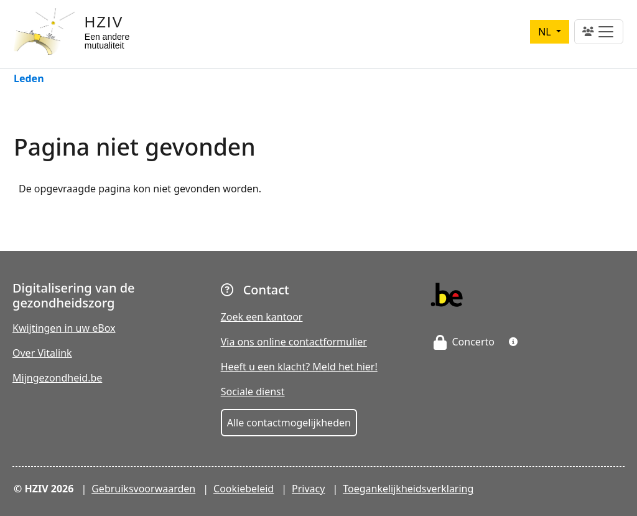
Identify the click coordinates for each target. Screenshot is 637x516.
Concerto (464, 342)
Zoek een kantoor (262, 317)
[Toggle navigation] (598, 31)
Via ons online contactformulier (294, 342)
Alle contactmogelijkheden (289, 422)
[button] (513, 341)
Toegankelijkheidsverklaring (408, 488)
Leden (29, 79)
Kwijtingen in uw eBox (64, 328)
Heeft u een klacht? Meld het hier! (299, 366)
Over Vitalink (42, 353)
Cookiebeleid (243, 488)
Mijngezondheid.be (57, 378)
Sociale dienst (253, 391)
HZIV (104, 22)
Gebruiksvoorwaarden (143, 488)
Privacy (308, 488)
